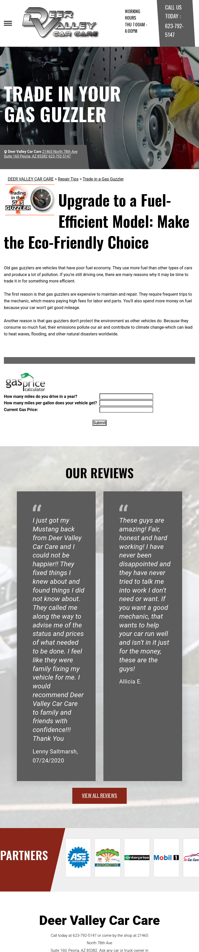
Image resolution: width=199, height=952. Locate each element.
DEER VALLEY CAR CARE (31, 179)
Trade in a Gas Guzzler (103, 179)
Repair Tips (68, 179)
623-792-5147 (85, 935)
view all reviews (99, 795)
